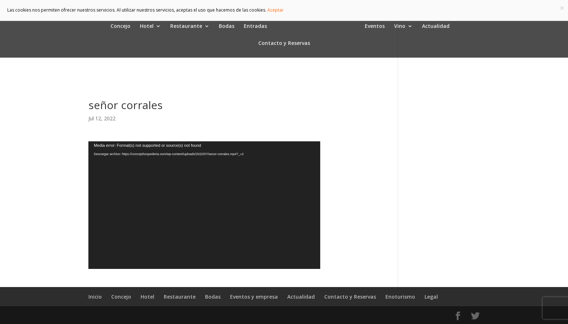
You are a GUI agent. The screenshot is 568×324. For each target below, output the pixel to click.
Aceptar (275, 10)
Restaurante (186, 26)
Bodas (226, 26)
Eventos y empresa (254, 296)
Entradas (255, 26)
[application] (204, 205)
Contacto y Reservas (284, 43)
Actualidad (436, 26)
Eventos (375, 26)
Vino (399, 26)
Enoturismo (400, 296)
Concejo (120, 26)
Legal (431, 296)
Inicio (95, 296)
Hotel (147, 26)
